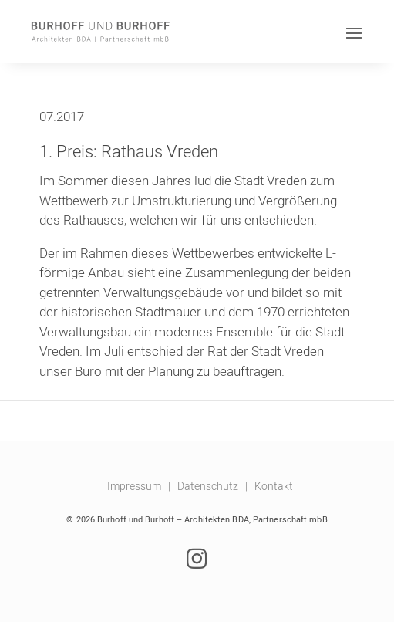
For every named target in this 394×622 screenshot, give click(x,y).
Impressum (134, 485)
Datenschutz (207, 485)
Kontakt (273, 485)
